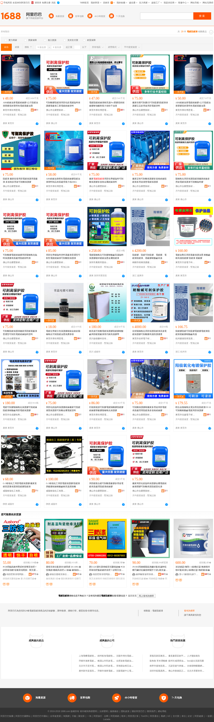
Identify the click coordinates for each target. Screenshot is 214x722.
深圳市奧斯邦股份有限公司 (99, 262)
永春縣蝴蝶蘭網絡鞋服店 (199, 666)
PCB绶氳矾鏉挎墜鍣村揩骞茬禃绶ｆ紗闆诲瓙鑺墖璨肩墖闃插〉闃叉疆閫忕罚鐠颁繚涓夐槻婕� (20, 569)
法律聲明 (103, 711)
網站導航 (162, 711)
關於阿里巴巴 (138, 711)
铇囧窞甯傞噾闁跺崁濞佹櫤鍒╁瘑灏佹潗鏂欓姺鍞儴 (16, 574)
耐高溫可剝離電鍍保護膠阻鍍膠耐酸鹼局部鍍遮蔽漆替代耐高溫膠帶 (106, 332)
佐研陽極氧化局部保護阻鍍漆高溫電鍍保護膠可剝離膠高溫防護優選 (149, 332)
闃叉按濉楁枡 (95, 578)
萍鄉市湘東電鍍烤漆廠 (89, 661)
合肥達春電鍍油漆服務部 (128, 661)
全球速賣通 (55, 716)
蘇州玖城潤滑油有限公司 (180, 661)
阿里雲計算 (133, 716)
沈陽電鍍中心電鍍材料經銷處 (130, 671)
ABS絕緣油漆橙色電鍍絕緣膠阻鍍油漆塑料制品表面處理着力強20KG (63, 180)
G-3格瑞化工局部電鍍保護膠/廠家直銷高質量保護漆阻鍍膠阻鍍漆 (20, 485)
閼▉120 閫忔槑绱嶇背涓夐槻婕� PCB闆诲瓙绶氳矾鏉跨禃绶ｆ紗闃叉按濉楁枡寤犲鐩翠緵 (107, 569)
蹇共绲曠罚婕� (28, 578)
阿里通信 (154, 716)
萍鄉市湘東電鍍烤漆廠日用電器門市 (115, 671)
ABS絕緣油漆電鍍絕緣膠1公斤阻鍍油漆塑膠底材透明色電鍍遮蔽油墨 (20, 104)
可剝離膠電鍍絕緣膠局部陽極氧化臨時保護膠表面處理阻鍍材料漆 (20, 256)
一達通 (208, 716)
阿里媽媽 (115, 716)
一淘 (89, 716)
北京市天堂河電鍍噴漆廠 (90, 666)
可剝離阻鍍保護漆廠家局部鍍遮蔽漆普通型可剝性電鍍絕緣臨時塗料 (20, 332)
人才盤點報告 (193, 656)
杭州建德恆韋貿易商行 (185, 338)
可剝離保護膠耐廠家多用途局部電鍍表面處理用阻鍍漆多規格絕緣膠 (149, 409)
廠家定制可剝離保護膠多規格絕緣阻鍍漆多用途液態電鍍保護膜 (149, 180)
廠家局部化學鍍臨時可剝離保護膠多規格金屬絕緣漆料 (106, 180)
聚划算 (81, 716)
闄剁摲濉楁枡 (67, 578)
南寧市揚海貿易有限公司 (161, 666)
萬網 (163, 716)
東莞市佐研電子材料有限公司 (142, 338)
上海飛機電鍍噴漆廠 (88, 656)
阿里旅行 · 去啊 (101, 716)
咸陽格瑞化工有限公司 (12, 491)
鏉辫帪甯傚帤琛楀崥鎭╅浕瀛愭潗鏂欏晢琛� (146, 574)
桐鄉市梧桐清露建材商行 (142, 262)
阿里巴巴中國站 (40, 716)
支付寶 (176, 716)
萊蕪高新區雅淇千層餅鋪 (161, 656)
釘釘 (190, 716)
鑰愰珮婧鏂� (53, 578)
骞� (35, 574)
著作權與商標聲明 (88, 711)
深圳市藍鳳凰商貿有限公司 (162, 671)
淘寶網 (66, 716)
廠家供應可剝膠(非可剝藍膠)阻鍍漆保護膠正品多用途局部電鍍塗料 (150, 104)
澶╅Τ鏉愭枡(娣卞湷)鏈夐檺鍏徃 (189, 574)
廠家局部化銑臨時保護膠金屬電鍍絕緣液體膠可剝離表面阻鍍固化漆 (149, 485)
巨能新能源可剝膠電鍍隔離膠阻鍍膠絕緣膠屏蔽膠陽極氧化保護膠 (106, 409)
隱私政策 (125, 711)
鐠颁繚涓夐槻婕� (11, 578)
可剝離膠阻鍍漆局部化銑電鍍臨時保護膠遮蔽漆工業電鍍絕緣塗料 (63, 104)
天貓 (74, 716)
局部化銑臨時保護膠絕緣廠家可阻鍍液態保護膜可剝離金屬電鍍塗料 (63, 409)
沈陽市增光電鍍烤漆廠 (127, 656)
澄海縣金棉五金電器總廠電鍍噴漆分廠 (134, 666)
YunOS (144, 716)
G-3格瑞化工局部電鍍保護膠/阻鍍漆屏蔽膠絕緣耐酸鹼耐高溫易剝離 (63, 485)
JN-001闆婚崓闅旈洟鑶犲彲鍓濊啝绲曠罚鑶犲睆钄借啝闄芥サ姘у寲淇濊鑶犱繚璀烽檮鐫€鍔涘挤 (149, 569)
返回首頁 (132, 595)
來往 (184, 716)
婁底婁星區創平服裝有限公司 (182, 656)
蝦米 (123, 716)
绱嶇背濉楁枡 (109, 578)
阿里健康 (199, 716)
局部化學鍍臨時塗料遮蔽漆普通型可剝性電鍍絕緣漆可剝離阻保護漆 (63, 256)
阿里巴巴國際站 (23, 716)
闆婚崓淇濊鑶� (140, 578)
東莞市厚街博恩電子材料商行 (12, 110)
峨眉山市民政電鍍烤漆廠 (109, 661)
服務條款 (114, 711)
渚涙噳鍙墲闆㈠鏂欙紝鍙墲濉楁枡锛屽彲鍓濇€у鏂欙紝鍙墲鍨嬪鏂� (192, 568)
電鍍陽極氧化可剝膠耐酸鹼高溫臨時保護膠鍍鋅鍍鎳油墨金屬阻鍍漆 (106, 256)
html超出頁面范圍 (195, 661)
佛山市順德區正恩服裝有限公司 (183, 671)
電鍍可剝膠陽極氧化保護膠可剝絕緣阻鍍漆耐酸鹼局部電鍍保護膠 (20, 409)
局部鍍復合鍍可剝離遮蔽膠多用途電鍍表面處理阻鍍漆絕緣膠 (106, 485)
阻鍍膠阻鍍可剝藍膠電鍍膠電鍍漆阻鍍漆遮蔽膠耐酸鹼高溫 (192, 332)
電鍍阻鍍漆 (157, 610)
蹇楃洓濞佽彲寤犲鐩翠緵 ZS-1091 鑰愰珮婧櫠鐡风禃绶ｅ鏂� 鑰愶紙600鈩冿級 (63, 569)
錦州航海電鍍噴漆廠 (107, 656)
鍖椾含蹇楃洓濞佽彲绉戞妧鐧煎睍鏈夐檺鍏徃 (59, 574)
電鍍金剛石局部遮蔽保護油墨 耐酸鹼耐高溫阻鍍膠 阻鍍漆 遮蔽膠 (192, 256)
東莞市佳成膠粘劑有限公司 (12, 414)
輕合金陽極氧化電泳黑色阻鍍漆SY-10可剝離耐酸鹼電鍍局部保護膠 (193, 409)
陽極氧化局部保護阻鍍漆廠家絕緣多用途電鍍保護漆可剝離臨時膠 (192, 180)
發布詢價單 (189, 610)
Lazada (106, 719)
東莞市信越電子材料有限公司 (185, 414)
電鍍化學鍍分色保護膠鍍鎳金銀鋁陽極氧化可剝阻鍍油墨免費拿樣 (63, 332)
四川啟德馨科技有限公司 (99, 338)
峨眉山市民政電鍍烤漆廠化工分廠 (114, 666)
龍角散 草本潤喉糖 (158, 661)
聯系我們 (151, 711)
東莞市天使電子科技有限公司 (185, 262)
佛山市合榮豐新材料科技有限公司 (56, 110)
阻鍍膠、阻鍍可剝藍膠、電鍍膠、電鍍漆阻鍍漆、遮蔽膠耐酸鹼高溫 (149, 256)
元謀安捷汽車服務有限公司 (181, 666)
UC (168, 716)
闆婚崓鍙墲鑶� (156, 578)
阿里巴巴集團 (7, 716)
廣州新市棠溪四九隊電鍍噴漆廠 (94, 671)
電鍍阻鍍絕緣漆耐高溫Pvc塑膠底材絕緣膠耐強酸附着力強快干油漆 (106, 104)
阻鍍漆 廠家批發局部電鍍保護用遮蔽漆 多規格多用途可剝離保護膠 (20, 180)
